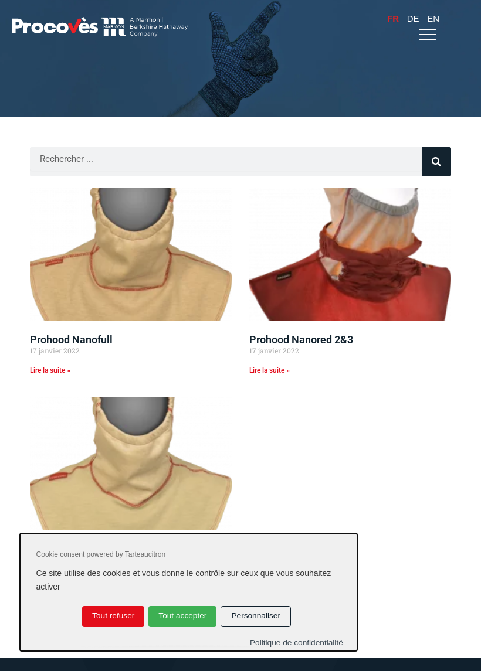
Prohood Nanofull (71, 339)
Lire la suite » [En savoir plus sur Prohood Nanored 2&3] (269, 370)
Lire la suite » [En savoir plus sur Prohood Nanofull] (50, 370)
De (413, 18)
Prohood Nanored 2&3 (301, 339)
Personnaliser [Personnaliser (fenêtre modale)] (255, 615)
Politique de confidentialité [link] (296, 642)
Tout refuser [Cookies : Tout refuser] (113, 615)
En (433, 18)
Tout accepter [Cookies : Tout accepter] (182, 615)
